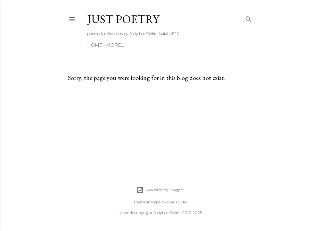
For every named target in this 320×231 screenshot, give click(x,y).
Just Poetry (123, 19)
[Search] (248, 18)
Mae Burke (177, 202)
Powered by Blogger (160, 190)
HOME (95, 45)
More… (115, 45)
